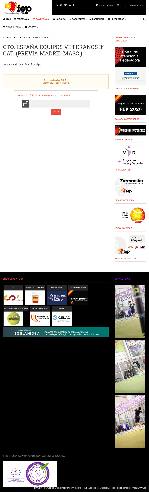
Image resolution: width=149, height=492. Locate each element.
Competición (41, 19)
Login (56, 112)
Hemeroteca (116, 19)
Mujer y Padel (12, 27)
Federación (21, 19)
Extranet (38, 488)
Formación (97, 19)
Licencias (59, 19)
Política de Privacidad (71, 488)
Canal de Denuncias (52, 488)
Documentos (77, 19)
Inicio (7, 19)
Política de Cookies (91, 488)
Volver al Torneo (42, 38)
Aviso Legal (105, 488)
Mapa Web (142, 488)
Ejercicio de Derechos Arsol (124, 488)
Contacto (31, 27)
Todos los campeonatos (17, 38)
